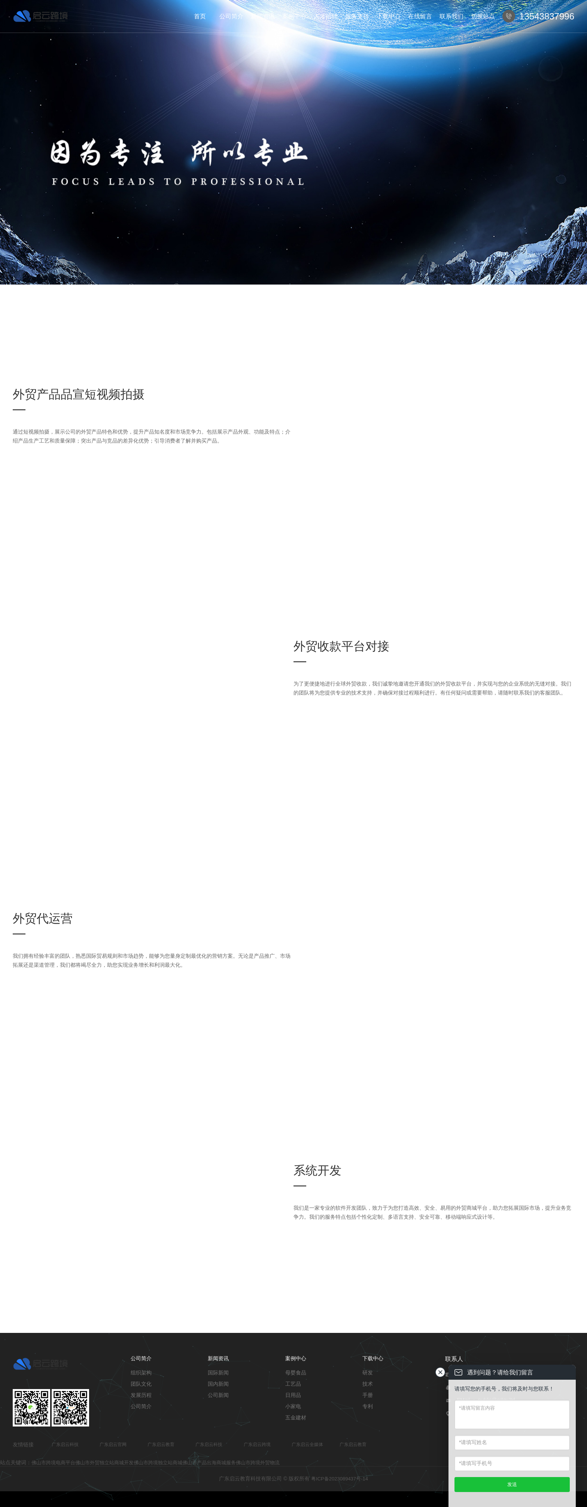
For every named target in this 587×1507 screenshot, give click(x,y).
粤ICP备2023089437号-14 (339, 1479)
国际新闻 (218, 1373)
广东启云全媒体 (307, 1444)
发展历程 (141, 1395)
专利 (367, 1406)
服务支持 (357, 16)
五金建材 (295, 1418)
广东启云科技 (65, 1444)
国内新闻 (218, 1384)
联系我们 (451, 16)
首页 (200, 16)
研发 (367, 1373)
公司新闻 (218, 1395)
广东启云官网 (113, 1444)
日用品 (293, 1395)
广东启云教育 (160, 1444)
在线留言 (420, 16)
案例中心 (294, 16)
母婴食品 (295, 1373)
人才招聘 (326, 16)
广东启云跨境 (257, 1444)
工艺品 (293, 1384)
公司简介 (231, 16)
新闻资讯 (263, 16)
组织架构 (141, 1373)
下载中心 (389, 16)
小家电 (293, 1406)
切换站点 (483, 16)
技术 (367, 1384)
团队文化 (141, 1384)
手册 (367, 1395)
